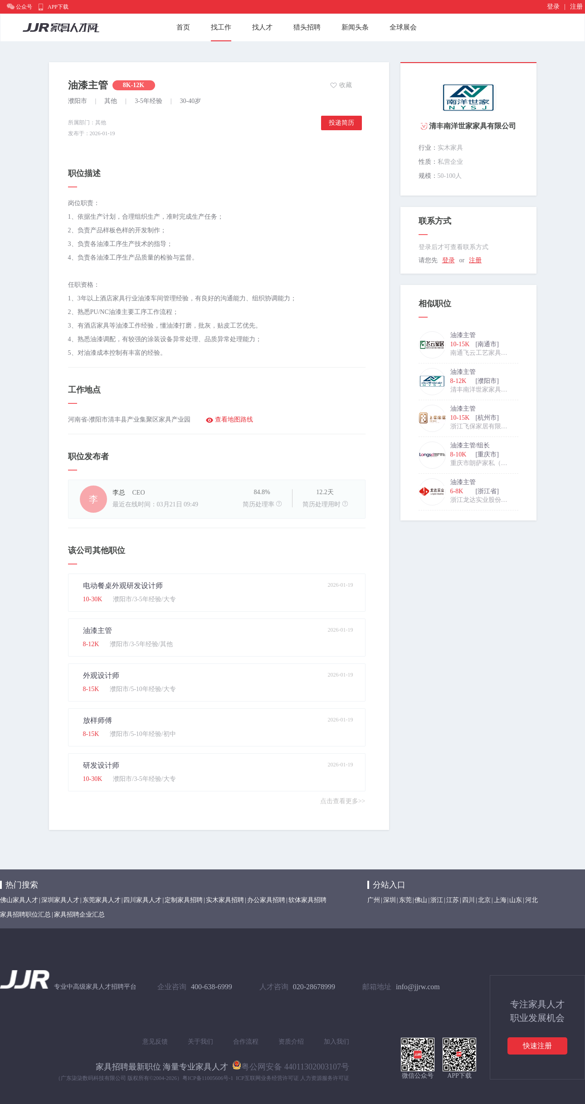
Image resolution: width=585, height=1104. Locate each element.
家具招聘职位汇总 (25, 914)
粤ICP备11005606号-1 (207, 1078)
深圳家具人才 (60, 900)
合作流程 (245, 1041)
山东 (515, 900)
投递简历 (341, 122)
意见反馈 (155, 1041)
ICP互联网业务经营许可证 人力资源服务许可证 (292, 1078)
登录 (553, 6)
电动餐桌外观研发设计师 (123, 585)
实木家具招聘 (225, 900)
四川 (468, 900)
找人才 (262, 27)
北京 (484, 900)
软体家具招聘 (307, 900)
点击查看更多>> (343, 801)
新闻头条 (355, 27)
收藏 (345, 85)
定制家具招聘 (184, 900)
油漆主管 (97, 630)
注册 (576, 6)
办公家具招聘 (266, 900)
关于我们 (200, 1041)
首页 (183, 27)
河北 (531, 900)
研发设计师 (101, 765)
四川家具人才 (142, 900)
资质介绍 (291, 1041)
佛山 (420, 900)
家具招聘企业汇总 (79, 914)
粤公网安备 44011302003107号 (290, 1065)
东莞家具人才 (102, 900)
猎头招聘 (307, 27)
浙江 (436, 900)
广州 (373, 900)
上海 (500, 900)
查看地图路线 (234, 419)
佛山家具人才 (19, 900)
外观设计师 (101, 675)
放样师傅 (97, 720)
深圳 (389, 900)
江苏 (452, 900)
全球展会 (403, 27)
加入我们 (336, 1041)
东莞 (405, 900)
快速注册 (537, 1046)
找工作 (221, 27)
